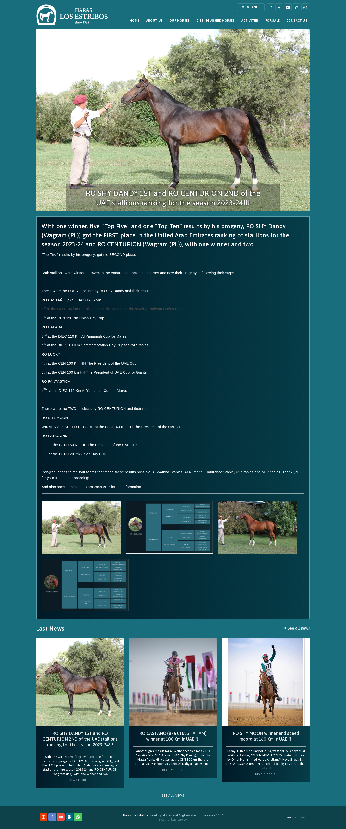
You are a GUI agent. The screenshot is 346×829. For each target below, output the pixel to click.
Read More (80, 780)
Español (251, 7)
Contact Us (296, 20)
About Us (154, 20)
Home (134, 20)
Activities (250, 20)
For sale (273, 20)
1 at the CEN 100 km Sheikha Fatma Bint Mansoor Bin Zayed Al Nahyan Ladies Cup (112, 309)
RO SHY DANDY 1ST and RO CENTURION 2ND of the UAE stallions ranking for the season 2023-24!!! (80, 739)
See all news (296, 628)
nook (288, 816)
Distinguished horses (215, 20)
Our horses (179, 20)
